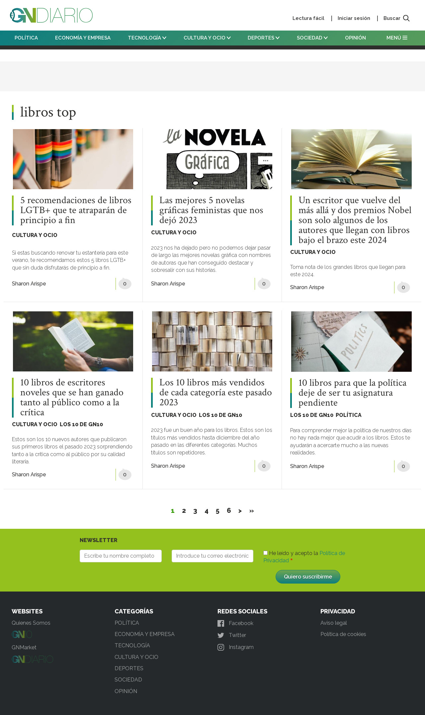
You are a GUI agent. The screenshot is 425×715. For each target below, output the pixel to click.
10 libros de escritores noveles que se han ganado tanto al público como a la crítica (72, 398)
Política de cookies (343, 634)
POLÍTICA (26, 38)
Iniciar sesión (354, 18)
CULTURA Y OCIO (207, 38)
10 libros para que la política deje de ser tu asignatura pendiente (352, 393)
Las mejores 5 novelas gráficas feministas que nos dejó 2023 (211, 210)
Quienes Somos (31, 623)
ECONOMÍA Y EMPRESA (83, 38)
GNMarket (24, 647)
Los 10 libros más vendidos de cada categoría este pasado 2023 (215, 393)
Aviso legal (333, 623)
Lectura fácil (308, 18)
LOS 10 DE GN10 (81, 424)
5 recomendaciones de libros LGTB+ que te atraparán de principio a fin (75, 210)
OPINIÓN (355, 38)
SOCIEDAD (312, 38)
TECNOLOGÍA (147, 38)
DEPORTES (264, 38)
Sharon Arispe (29, 283)
